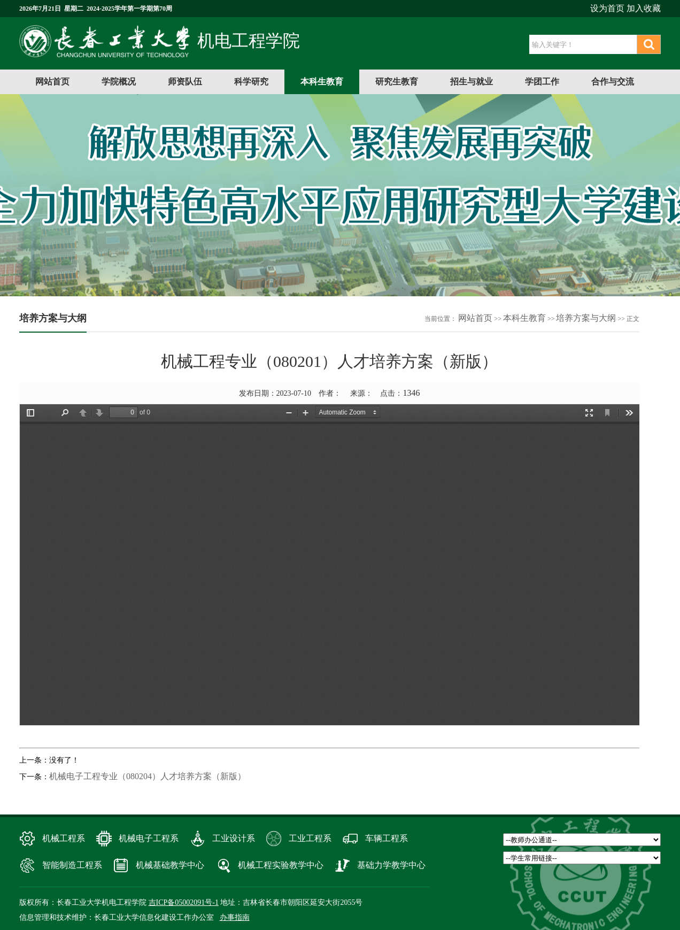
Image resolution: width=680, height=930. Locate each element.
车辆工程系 (386, 838)
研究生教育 (396, 81)
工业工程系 (310, 838)
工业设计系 (233, 838)
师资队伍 (185, 81)
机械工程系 (63, 838)
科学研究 (251, 81)
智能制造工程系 (72, 865)
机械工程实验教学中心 (280, 865)
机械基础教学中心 (170, 865)
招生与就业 (471, 81)
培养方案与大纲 (586, 317)
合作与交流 (612, 81)
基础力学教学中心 (391, 865)
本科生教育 (321, 81)
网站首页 (52, 81)
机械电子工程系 (149, 838)
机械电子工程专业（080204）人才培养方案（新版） (147, 776)
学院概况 (119, 81)
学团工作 (542, 81)
